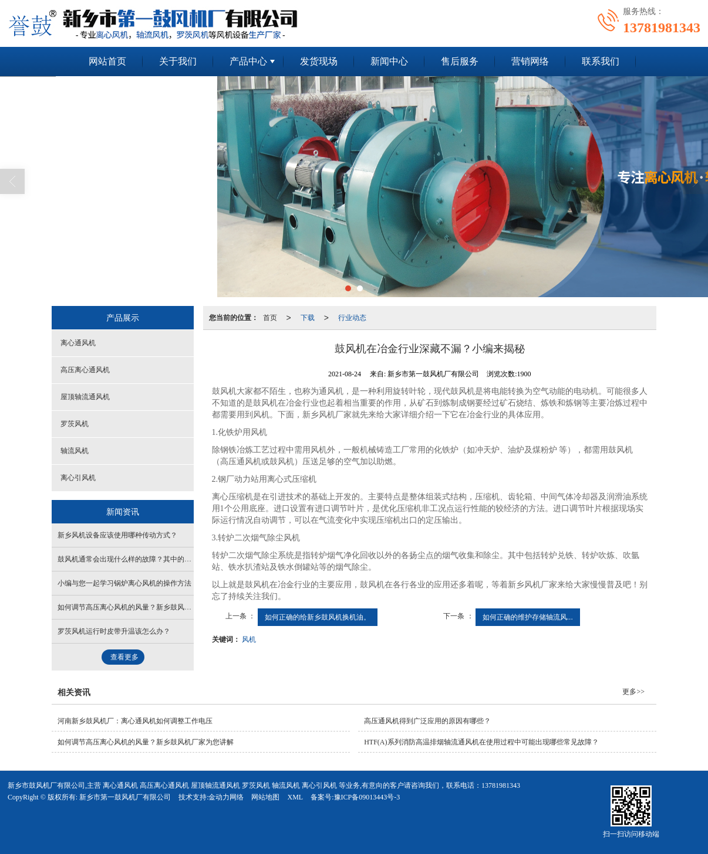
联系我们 (600, 61)
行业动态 (352, 318)
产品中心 (248, 61)
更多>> (633, 692)
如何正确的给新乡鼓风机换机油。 (317, 617)
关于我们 (178, 61)
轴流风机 (74, 451)
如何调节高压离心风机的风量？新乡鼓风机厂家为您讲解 (146, 607)
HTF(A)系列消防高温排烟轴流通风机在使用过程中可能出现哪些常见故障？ (481, 742)
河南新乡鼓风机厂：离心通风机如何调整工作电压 (135, 721)
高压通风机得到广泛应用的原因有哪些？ (427, 721)
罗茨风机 (74, 424)
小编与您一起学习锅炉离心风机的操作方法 (124, 583)
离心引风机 (78, 478)
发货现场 (319, 61)
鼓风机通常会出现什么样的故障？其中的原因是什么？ (142, 559)
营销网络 (530, 61)
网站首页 (107, 61)
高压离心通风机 (85, 370)
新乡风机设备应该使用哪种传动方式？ (117, 535)
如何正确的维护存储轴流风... (528, 617)
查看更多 (124, 657)
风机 (249, 639)
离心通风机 (78, 343)
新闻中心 (389, 61)
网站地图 (265, 797)
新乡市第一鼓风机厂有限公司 (125, 797)
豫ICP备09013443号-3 (367, 797)
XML (295, 797)
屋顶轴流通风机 (85, 397)
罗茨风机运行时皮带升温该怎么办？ (114, 631)
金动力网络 (226, 797)
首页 (270, 318)
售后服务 (459, 61)
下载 (308, 318)
